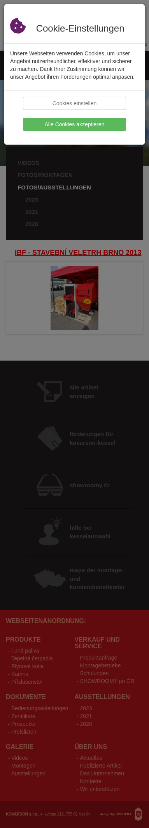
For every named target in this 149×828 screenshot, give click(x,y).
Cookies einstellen (75, 103)
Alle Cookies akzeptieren (74, 124)
